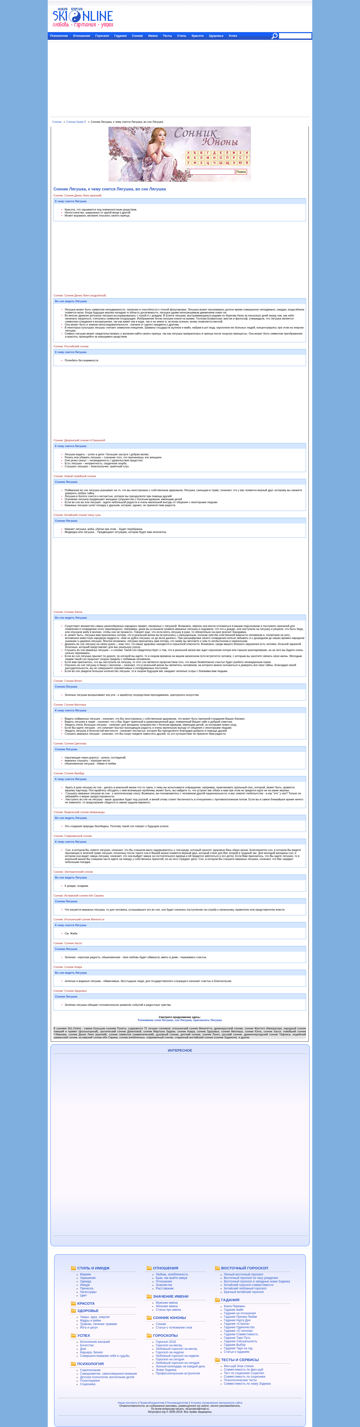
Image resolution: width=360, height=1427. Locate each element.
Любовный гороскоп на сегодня (177, 1363)
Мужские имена (167, 1302)
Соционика (87, 1384)
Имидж (85, 1285)
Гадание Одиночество (239, 1327)
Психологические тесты (240, 1380)
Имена (153, 36)
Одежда (85, 1281)
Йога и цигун (89, 1327)
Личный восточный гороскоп (243, 1274)
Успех (233, 36)
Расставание (165, 1288)
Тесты (167, 36)
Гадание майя (234, 1309)
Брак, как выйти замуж (171, 1278)
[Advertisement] (180, 79)
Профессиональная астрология (178, 1373)
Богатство (87, 1345)
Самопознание (90, 1370)
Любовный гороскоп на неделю (177, 1356)
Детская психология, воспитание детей (107, 1377)
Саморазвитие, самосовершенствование (108, 1373)
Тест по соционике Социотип (244, 1373)
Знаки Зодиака (166, 1370)
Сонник (137, 36)
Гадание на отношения (240, 1313)
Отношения (81, 36)
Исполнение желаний (95, 1342)
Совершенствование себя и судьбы (105, 1356)
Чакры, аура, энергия (95, 1317)
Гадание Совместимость (241, 1334)
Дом (83, 1349)
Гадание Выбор (235, 1345)
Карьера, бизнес (91, 1352)
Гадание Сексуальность (240, 1341)
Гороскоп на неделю (170, 1352)
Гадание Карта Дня (237, 1320)
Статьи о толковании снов (174, 1327)
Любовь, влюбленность (172, 1274)
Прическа (86, 1288)
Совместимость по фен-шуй (243, 1369)
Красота (198, 36)
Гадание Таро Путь (237, 1338)
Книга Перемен (234, 1306)
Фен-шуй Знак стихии (239, 1366)
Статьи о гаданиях (237, 1352)
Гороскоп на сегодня (170, 1359)
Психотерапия (90, 1380)
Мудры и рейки (90, 1320)
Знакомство (164, 1285)
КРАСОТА (85, 1303)
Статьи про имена (168, 1309)
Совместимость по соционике (245, 1376)
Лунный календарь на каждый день (180, 1366)
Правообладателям (152, 1402)
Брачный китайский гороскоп (244, 1292)
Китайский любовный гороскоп (245, 1288)
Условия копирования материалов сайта (216, 1402)
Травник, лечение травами (98, 1324)
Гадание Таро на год (238, 1348)
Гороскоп (102, 36)
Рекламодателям (177, 1402)
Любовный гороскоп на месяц (176, 1349)
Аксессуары (88, 1292)
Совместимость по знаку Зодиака (247, 1383)
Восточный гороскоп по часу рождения (251, 1278)
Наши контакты (127, 1402)
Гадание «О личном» (238, 1331)
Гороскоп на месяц (169, 1345)
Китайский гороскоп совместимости (249, 1285)
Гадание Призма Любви (240, 1317)
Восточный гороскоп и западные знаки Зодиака (257, 1281)
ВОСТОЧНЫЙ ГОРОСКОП (244, 1268)
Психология (59, 36)
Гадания (120, 36)
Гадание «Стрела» (237, 1324)
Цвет (83, 1295)
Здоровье (216, 36)
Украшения (88, 1278)
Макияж (85, 1274)
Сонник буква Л (76, 121)
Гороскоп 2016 (166, 1342)
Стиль (181, 36)
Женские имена (167, 1306)
